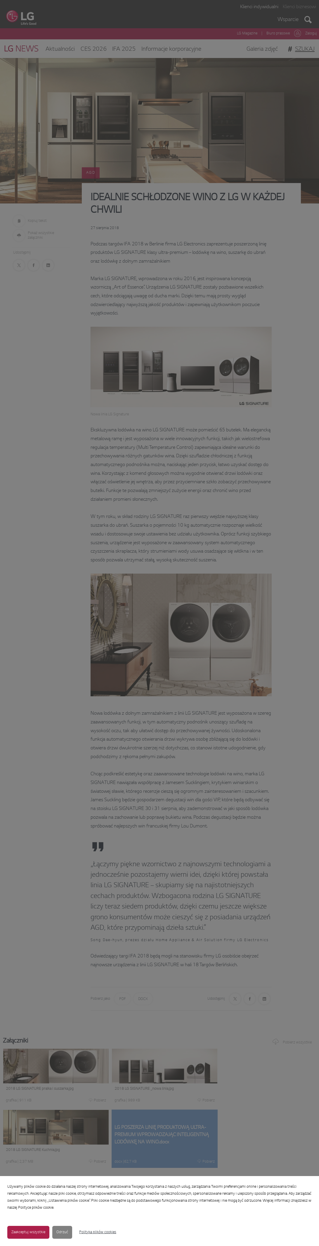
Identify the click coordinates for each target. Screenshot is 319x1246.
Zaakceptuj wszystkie (28, 1232)
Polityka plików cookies (97, 1232)
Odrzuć (62, 1232)
